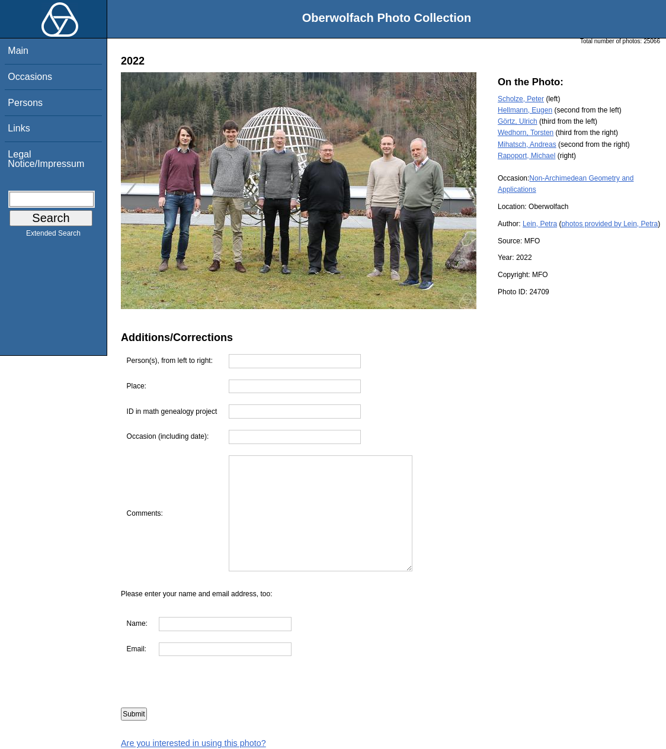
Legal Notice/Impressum (46, 159)
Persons (25, 103)
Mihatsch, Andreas (527, 144)
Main (18, 51)
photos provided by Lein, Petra (609, 224)
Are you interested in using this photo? (193, 743)
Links (19, 128)
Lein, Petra (540, 224)
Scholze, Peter (521, 99)
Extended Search (53, 235)
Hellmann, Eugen (525, 110)
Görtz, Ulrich (517, 121)
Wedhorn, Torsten (525, 132)
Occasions (30, 77)
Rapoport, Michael (526, 156)
